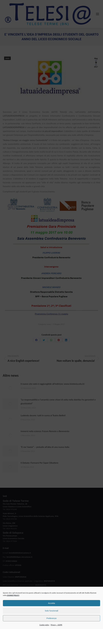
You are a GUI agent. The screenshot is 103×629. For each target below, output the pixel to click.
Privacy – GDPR (56, 627)
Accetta (51, 605)
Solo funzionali (51, 613)
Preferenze (51, 620)
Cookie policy (44, 627)
